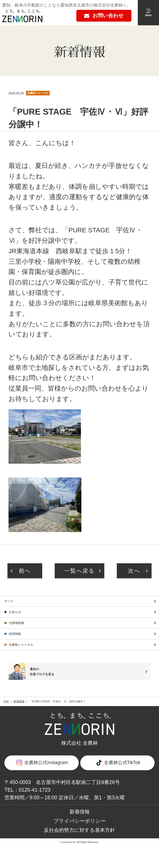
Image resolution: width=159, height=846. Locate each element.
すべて (9, 601)
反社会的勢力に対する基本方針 (79, 830)
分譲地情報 (16, 623)
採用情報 (15, 634)
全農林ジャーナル (21, 644)
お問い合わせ (108, 15)
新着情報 (19, 701)
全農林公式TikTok (117, 762)
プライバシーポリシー (80, 821)
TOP (6, 701)
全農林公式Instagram (41, 762)
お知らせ (15, 612)
